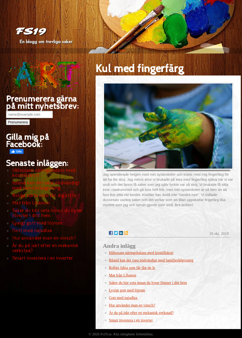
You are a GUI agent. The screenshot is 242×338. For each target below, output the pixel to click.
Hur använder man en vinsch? (44, 238)
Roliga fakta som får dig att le (44, 195)
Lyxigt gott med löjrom (37, 223)
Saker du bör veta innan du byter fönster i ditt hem (47, 213)
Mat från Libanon (31, 203)
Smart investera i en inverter (42, 258)
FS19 (30, 31)
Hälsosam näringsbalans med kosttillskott (44, 173)
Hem (121, 50)
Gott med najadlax (32, 230)
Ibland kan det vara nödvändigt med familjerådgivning (46, 185)
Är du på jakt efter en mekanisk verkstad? (45, 248)
